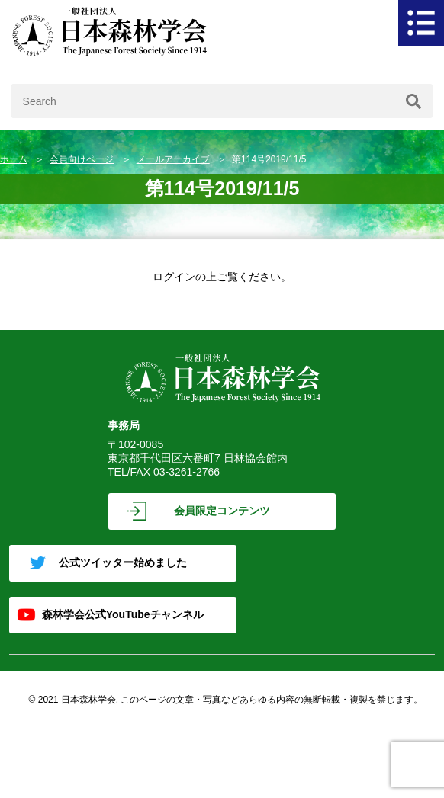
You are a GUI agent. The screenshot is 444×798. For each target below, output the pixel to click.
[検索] (413, 101)
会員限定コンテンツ (222, 511)
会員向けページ (82, 159)
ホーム (13, 159)
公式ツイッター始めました (123, 562)
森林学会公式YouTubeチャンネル (123, 614)
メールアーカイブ (173, 159)
